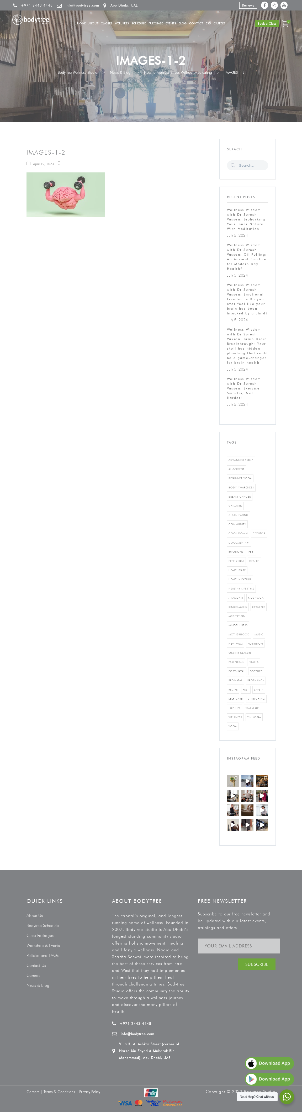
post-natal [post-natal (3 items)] (237, 671)
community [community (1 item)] (237, 524)
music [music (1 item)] (259, 634)
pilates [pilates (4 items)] (254, 662)
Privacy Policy (89, 1091)
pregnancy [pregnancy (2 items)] (255, 680)
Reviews (248, 5)
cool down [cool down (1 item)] (238, 533)
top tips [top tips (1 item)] (235, 708)
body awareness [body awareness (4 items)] (241, 487)
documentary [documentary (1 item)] (239, 542)
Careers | (35, 1091)
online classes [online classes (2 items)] (240, 653)
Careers (33, 975)
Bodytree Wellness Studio (77, 72)
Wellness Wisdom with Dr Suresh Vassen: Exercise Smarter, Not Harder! (244, 388)
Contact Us (36, 965)
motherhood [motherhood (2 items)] (239, 634)
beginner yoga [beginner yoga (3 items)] (240, 478)
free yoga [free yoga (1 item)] (236, 561)
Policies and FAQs (43, 955)
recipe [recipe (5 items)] (233, 689)
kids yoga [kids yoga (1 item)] (256, 597)
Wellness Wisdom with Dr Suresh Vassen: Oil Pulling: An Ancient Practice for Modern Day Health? (247, 257)
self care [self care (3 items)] (236, 698)
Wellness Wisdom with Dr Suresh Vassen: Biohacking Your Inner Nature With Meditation (246, 219)
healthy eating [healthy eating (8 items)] (240, 579)
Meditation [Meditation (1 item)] (237, 616)
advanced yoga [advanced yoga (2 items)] (241, 460)
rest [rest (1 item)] (246, 689)
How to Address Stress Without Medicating (178, 72)
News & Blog (120, 72)
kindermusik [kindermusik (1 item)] (238, 607)
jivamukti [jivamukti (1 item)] (236, 597)
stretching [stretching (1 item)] (256, 698)
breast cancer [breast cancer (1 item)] (240, 496)
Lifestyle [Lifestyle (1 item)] (258, 607)
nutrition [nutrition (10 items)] (255, 643)
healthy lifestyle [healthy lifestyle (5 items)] (241, 588)
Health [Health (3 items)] (254, 561)
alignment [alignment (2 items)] (237, 469)
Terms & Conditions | (61, 1091)
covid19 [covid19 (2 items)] (259, 533)
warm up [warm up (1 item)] (252, 708)
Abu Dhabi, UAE (124, 5)
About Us (35, 915)
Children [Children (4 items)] (235, 506)
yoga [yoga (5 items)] (233, 726)
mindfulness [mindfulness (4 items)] (238, 625)
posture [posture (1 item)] (256, 671)
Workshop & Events (43, 945)
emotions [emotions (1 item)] (236, 552)
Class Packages (40, 935)
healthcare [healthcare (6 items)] (237, 570)
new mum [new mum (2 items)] (236, 643)
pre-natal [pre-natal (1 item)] (235, 680)
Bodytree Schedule (43, 925)
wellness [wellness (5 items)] (235, 717)
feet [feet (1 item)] (251, 552)
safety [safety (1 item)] (259, 689)
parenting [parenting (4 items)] (236, 662)
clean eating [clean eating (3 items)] (238, 515)
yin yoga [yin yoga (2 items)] (254, 717)
